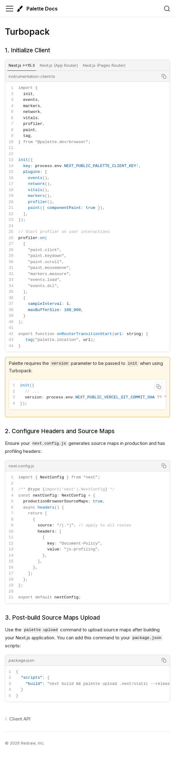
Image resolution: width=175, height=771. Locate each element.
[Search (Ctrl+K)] (167, 9)
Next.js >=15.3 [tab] (22, 65)
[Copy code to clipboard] (163, 76)
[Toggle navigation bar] (9, 8)
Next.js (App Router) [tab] (59, 65)
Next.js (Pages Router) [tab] (104, 65)
